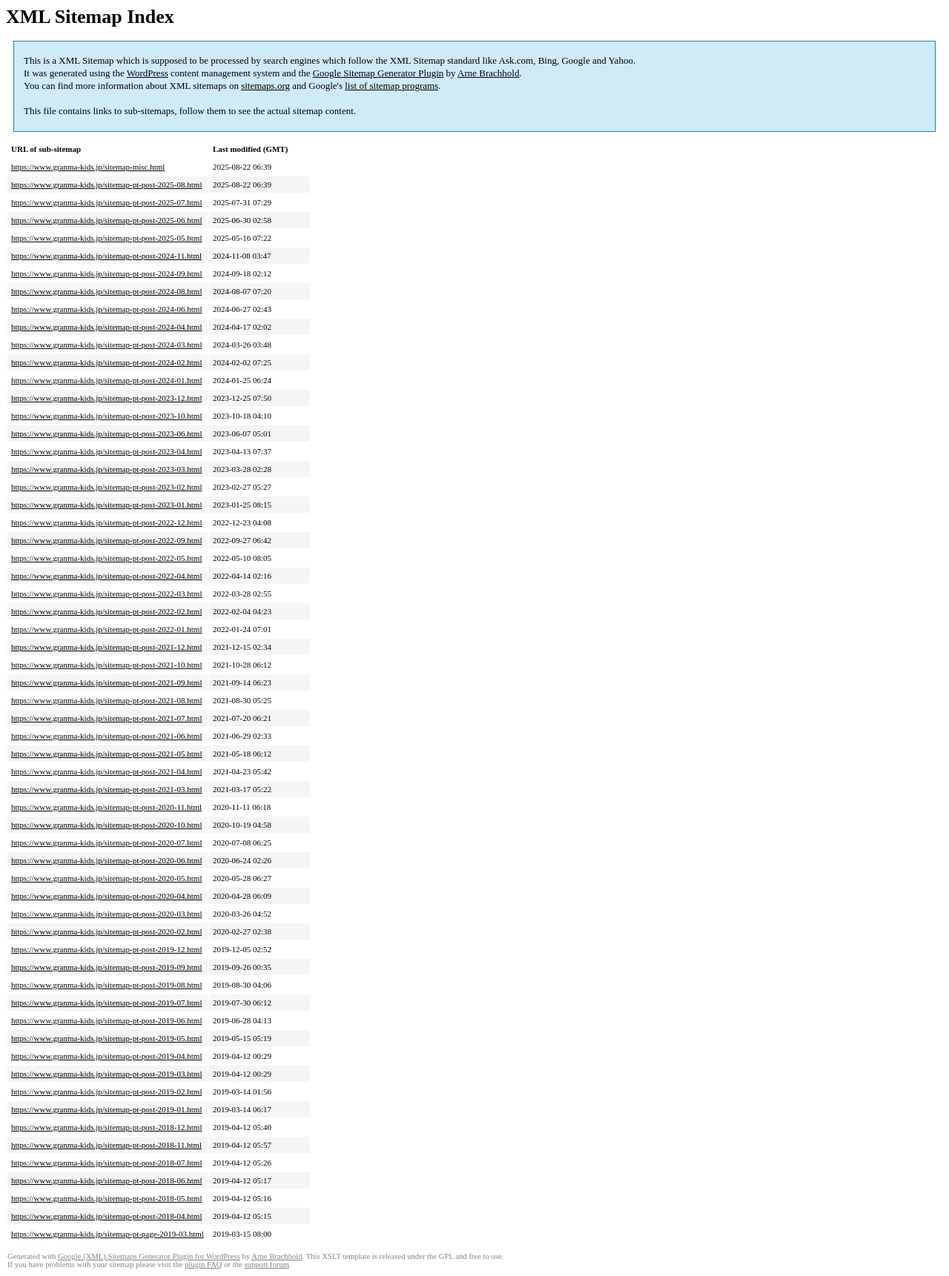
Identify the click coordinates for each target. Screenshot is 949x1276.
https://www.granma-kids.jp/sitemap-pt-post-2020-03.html (106, 913)
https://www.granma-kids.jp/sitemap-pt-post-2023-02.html (106, 486)
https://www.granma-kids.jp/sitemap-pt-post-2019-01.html (106, 1109)
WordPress (147, 73)
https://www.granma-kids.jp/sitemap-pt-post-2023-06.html (106, 433)
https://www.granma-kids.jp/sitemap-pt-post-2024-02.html (106, 362)
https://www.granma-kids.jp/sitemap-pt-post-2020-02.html (106, 931)
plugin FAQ (203, 1264)
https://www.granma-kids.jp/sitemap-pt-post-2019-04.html (106, 1055)
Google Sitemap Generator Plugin (378, 73)
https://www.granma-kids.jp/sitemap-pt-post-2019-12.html (106, 949)
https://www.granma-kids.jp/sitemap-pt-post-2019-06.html (106, 1020)
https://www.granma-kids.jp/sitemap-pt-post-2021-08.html (106, 700)
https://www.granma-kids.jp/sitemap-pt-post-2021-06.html (106, 735)
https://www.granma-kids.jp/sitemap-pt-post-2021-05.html (106, 753)
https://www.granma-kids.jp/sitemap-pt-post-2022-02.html (106, 611)
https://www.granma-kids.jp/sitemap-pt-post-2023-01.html (106, 504)
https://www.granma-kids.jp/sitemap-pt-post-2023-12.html (106, 397)
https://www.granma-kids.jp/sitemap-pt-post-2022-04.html (106, 575)
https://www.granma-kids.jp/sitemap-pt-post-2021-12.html (106, 646)
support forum (266, 1264)
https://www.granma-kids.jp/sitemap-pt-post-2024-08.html (106, 291)
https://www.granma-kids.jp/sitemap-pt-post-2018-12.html (106, 1127)
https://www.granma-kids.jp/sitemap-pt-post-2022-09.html (106, 540)
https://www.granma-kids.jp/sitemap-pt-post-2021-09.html (106, 682)
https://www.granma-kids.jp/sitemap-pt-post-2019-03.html (106, 1073)
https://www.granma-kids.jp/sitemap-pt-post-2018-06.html (106, 1180)
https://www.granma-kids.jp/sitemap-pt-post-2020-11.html (106, 807)
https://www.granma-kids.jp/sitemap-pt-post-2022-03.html (106, 593)
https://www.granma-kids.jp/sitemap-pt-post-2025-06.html (106, 220)
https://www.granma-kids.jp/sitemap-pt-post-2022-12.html (106, 522)
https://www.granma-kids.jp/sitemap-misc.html (88, 166)
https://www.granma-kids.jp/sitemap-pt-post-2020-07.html (106, 842)
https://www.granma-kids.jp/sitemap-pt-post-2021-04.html (106, 771)
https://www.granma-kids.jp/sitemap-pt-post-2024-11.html (106, 255)
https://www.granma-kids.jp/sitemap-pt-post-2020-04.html (106, 895)
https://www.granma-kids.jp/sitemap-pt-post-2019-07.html (106, 1002)
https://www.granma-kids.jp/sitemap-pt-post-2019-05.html (106, 1038)
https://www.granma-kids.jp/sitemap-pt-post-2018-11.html (106, 1144)
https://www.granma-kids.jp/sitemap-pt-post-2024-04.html (106, 326)
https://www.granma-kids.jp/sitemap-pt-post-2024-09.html (106, 273)
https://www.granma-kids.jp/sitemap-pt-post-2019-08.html (106, 984)
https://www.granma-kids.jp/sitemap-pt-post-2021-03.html (106, 789)
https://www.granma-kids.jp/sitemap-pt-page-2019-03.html (107, 1233)
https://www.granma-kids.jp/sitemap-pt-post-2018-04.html (106, 1216)
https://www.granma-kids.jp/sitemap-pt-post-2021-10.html (106, 664)
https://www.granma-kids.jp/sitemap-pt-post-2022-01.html (106, 629)
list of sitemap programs (391, 85)
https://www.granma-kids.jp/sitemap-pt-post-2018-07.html (106, 1162)
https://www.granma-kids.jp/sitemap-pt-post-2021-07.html (106, 718)
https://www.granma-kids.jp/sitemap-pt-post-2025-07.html (106, 202)
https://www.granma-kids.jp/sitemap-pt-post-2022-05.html (106, 558)
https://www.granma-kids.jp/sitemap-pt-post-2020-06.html (106, 860)
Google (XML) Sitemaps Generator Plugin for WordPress (149, 1256)
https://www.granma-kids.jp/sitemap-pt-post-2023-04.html (106, 451)
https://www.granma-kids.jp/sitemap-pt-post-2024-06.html (106, 309)
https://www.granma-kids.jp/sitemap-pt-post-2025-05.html (106, 237)
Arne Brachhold (488, 73)
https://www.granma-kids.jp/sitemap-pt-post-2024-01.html (106, 380)
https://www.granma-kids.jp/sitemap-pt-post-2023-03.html (106, 469)
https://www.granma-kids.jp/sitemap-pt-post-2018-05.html (106, 1198)
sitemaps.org (265, 85)
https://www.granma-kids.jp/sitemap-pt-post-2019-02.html (106, 1091)
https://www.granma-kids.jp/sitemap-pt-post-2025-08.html (106, 184)
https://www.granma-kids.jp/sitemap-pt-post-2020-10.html (106, 824)
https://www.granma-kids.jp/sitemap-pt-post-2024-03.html (106, 344)
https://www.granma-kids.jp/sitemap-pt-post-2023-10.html (106, 415)
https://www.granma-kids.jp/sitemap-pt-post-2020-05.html (106, 878)
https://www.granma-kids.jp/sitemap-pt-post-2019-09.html (106, 967)
